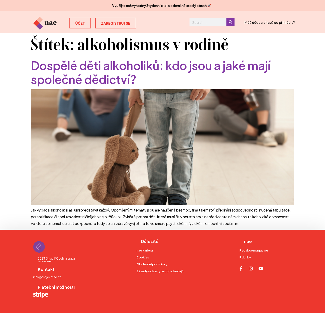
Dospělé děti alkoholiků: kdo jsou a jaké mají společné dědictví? (151, 71)
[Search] (230, 22)
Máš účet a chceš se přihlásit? (269, 22)
